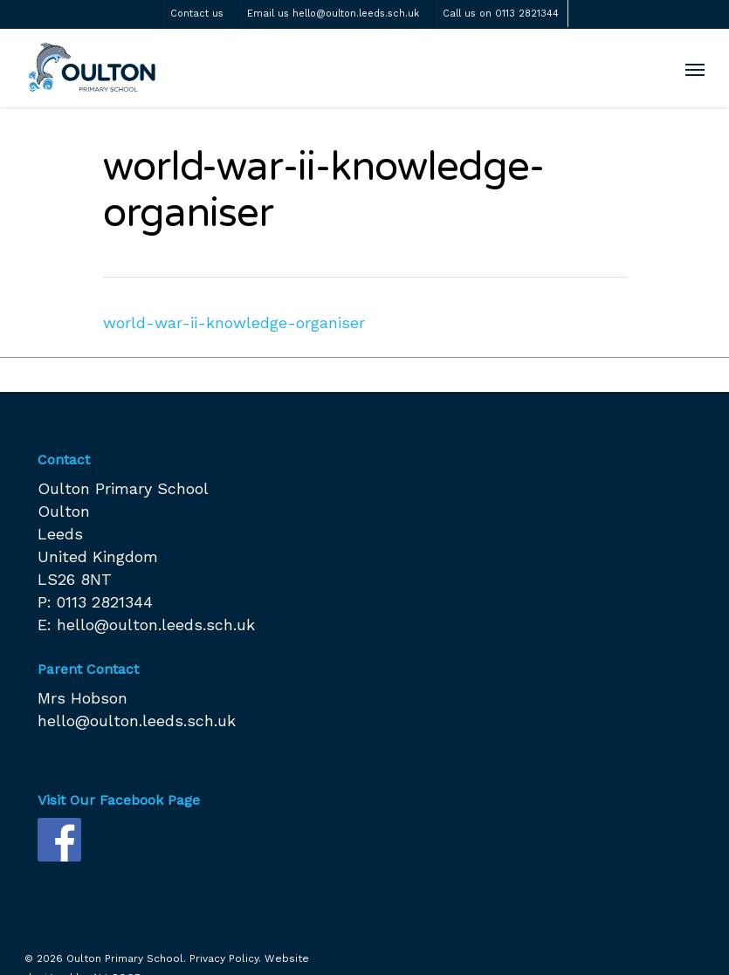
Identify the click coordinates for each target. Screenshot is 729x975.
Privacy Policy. (225, 958)
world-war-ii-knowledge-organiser (234, 322)
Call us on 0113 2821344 (501, 13)
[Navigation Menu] (695, 69)
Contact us (197, 13)
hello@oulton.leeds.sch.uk (156, 624)
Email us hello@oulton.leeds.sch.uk (333, 13)
